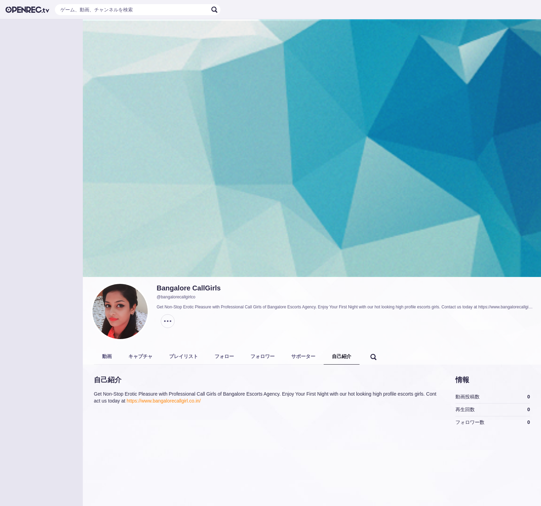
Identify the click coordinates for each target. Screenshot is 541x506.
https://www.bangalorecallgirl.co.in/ (164, 401)
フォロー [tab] (224, 356)
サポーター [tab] (303, 356)
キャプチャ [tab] (140, 356)
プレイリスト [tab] (183, 356)
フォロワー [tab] (262, 356)
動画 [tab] (107, 356)
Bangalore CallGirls (189, 288)
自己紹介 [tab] (341, 356)
